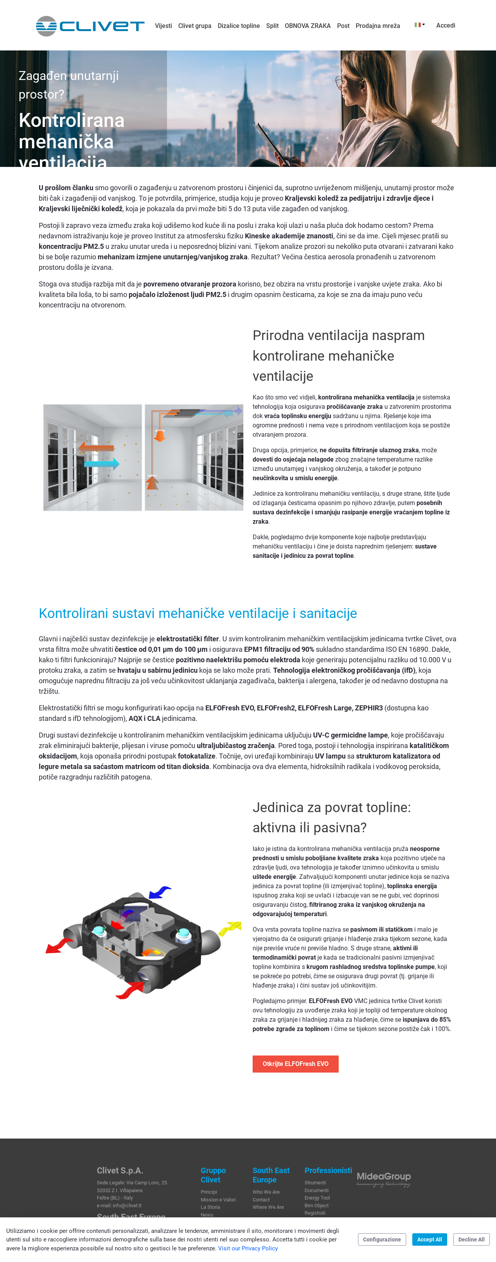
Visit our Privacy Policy (248, 1248)
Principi (209, 1192)
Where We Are (268, 1207)
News (207, 1215)
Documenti (317, 1190)
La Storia (210, 1207)
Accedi (445, 25)
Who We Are (266, 1192)
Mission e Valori (218, 1200)
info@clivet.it (127, 1205)
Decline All (471, 1239)
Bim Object (317, 1205)
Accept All (429, 1239)
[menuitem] (163, 26)
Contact (261, 1200)
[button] (420, 24)
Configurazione (382, 1239)
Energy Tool (317, 1198)
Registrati (315, 1213)
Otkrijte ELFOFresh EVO (296, 1064)
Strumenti (315, 1183)
